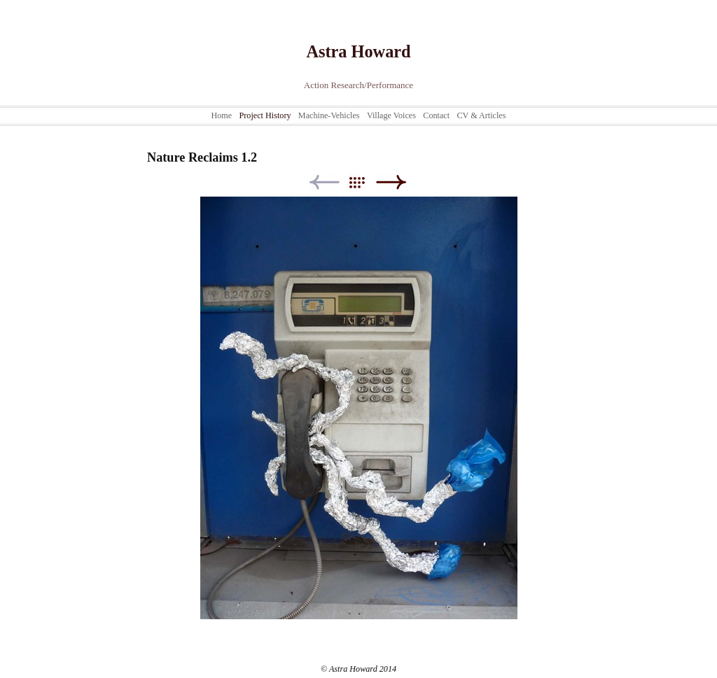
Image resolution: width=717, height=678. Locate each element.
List (364, 182)
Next (391, 182)
